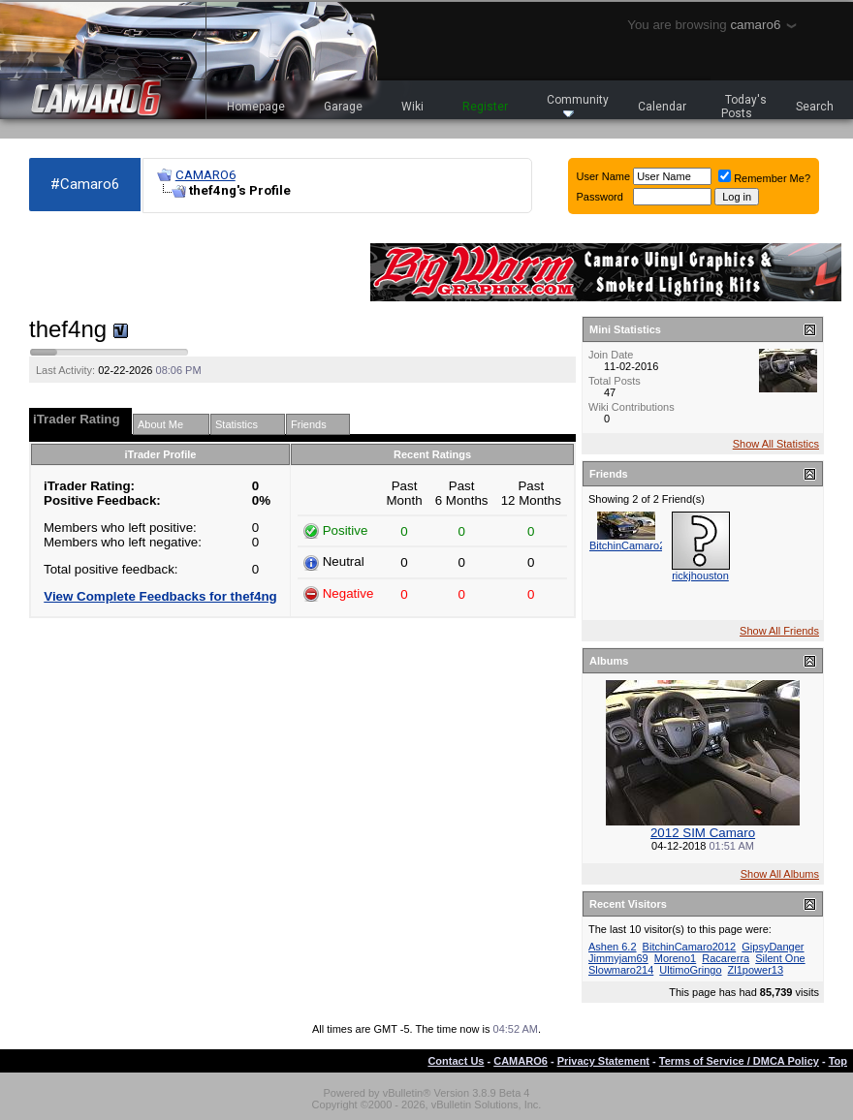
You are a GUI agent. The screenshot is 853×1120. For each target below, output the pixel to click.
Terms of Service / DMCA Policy (739, 1061)
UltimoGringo (690, 970)
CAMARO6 (205, 175)
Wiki (412, 106)
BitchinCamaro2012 (636, 545)
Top (838, 1061)
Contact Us (455, 1061)
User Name (604, 176)
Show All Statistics (776, 444)
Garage (343, 106)
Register (485, 106)
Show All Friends (779, 631)
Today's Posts (744, 106)
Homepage (256, 106)
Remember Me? (764, 178)
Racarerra (725, 958)
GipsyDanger (773, 946)
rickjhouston (700, 575)
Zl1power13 (755, 970)
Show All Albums (780, 874)
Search (815, 106)
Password (600, 196)
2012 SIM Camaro (702, 832)
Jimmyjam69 (618, 958)
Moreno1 (675, 958)
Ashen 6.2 (612, 946)
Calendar (662, 106)
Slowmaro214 (620, 970)
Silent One (780, 958)
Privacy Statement (603, 1061)
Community (578, 105)
